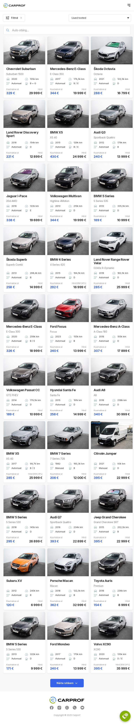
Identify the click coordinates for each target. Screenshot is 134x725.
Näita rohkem (67, 682)
